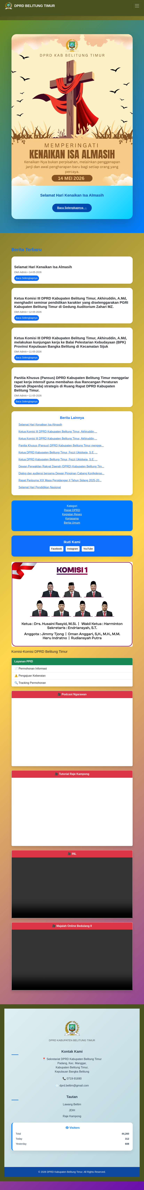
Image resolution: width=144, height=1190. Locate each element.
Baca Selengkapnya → (72, 207)
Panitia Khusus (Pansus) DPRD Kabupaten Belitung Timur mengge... (61, 445)
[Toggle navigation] (137, 5)
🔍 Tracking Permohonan (30, 682)
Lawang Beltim (72, 1104)
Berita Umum (72, 522)
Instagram (72, 548)
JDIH (72, 1110)
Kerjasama (72, 518)
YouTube (88, 548)
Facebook (56, 548)
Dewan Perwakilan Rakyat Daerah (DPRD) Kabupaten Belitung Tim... (61, 466)
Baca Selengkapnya (27, 278)
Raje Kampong (72, 1116)
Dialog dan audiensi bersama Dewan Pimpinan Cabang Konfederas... (61, 473)
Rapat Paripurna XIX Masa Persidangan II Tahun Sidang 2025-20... (60, 480)
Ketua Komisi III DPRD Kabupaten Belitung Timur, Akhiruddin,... (58, 431)
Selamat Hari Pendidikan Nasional (40, 487)
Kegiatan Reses (72, 514)
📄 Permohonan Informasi (30, 668)
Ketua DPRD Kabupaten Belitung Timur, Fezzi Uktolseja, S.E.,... (58, 452)
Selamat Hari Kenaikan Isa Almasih (43, 267)
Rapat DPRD (72, 510)
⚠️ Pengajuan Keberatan (30, 675)
